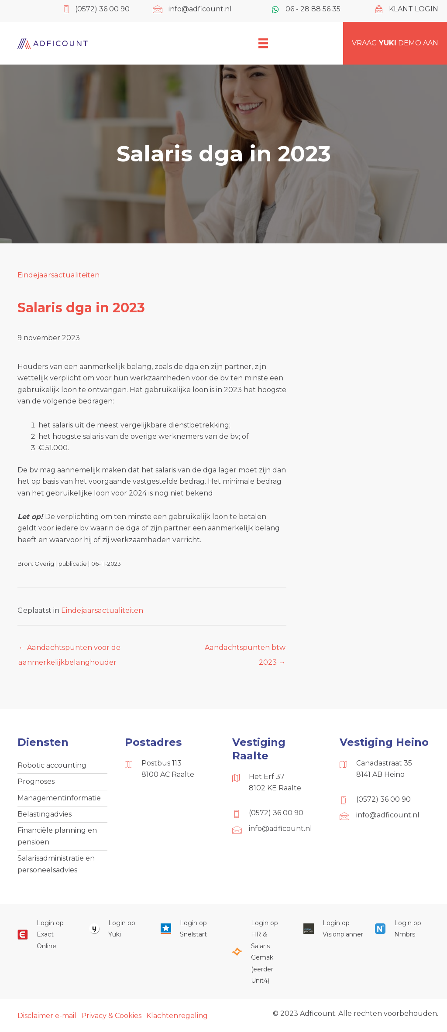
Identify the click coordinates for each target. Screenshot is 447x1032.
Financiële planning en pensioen (57, 836)
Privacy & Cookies (111, 1015)
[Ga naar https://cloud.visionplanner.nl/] (330, 928)
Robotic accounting (51, 765)
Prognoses (36, 781)
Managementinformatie (59, 798)
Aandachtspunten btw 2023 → (245, 649)
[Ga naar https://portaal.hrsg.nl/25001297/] (259, 951)
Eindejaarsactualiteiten (57, 275)
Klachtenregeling (177, 1015)
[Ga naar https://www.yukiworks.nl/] (116, 928)
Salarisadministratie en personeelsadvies (56, 864)
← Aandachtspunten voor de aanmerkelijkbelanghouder (69, 649)
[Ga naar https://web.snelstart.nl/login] (188, 928)
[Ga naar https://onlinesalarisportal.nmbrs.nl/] (402, 928)
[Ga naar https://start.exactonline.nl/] (44, 934)
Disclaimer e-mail (46, 1015)
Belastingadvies (44, 814)
